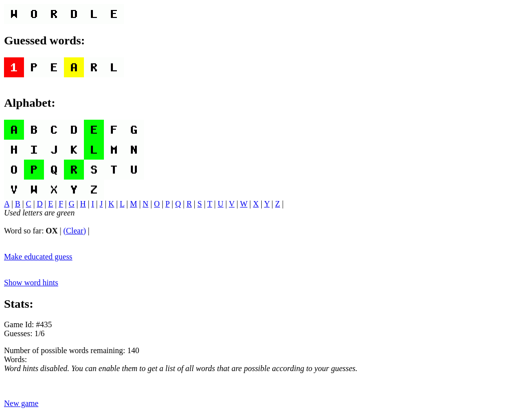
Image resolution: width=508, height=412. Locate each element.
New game (21, 403)
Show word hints (31, 282)
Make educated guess (38, 256)
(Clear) (74, 230)
